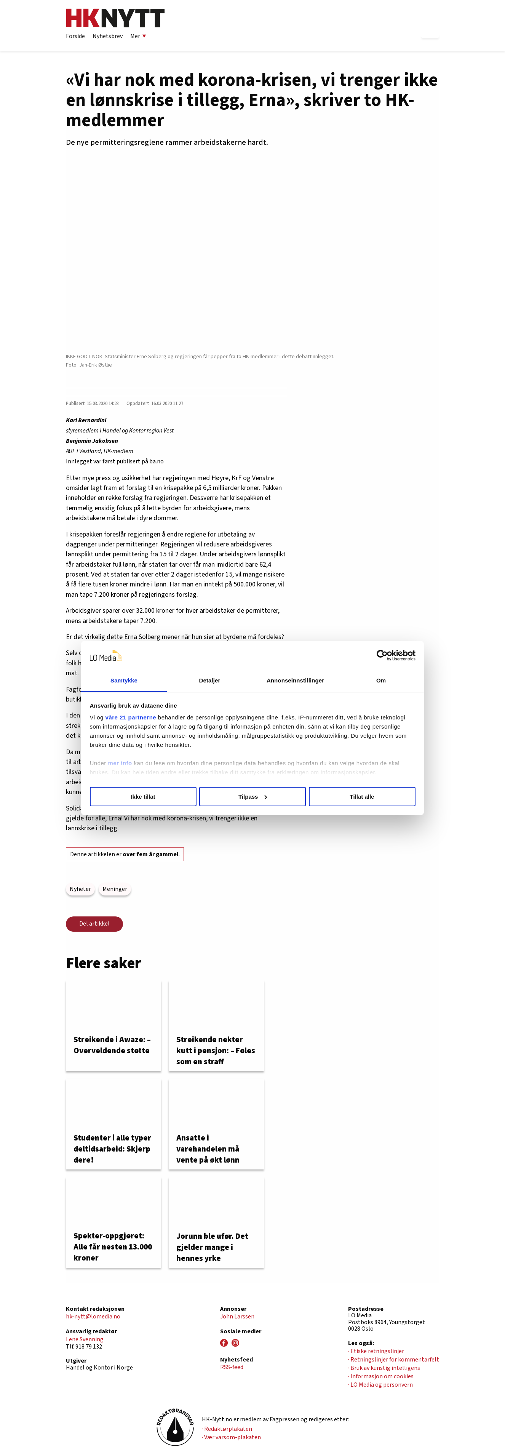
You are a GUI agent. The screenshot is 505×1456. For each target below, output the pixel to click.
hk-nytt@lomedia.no (93, 1316)
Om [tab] (381, 680)
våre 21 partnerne (131, 717)
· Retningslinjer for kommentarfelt (393, 1359)
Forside (75, 36)
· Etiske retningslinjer (376, 1351)
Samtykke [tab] (123, 680)
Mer (138, 36)
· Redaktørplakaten (227, 1429)
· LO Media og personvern (380, 1385)
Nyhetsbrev (108, 36)
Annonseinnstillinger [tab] (295, 680)
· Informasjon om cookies (381, 1376)
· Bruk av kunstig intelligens (384, 1368)
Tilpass (252, 796)
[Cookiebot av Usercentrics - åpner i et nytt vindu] (382, 655)
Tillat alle (362, 796)
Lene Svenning (85, 1339)
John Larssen (237, 1316)
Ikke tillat (143, 796)
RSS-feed (231, 1367)
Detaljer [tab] (210, 680)
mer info (120, 763)
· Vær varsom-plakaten (231, 1437)
